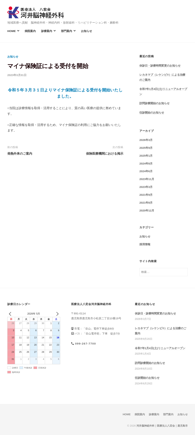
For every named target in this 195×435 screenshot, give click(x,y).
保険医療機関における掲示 (104, 153)
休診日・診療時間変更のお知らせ (160, 65)
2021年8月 (146, 202)
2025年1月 (146, 155)
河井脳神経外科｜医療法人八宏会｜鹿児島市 (162, 425)
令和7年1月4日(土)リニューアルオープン (160, 348)
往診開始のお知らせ (151, 112)
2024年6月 (146, 171)
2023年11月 (146, 179)
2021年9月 (146, 194)
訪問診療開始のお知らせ (154, 103)
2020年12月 (146, 210)
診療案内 (46, 31)
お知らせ (86, 31)
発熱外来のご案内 (19, 153)
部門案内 (66, 31)
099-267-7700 (83, 343)
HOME (11, 31)
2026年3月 (146, 139)
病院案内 (30, 31)
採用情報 (144, 244)
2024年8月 (146, 163)
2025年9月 (146, 147)
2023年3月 (146, 186)
